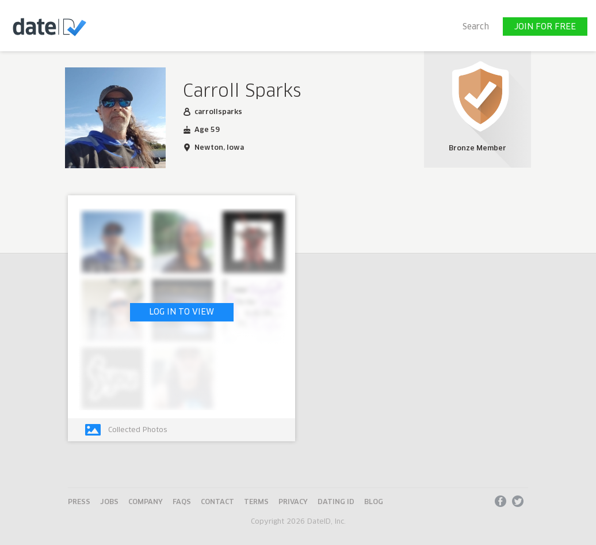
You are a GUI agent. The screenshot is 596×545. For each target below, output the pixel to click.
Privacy (293, 502)
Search (476, 27)
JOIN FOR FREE (545, 27)
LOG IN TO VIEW (181, 312)
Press (79, 502)
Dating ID (336, 502)
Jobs (109, 502)
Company (145, 502)
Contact (217, 502)
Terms (256, 502)
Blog (373, 502)
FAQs (182, 502)
